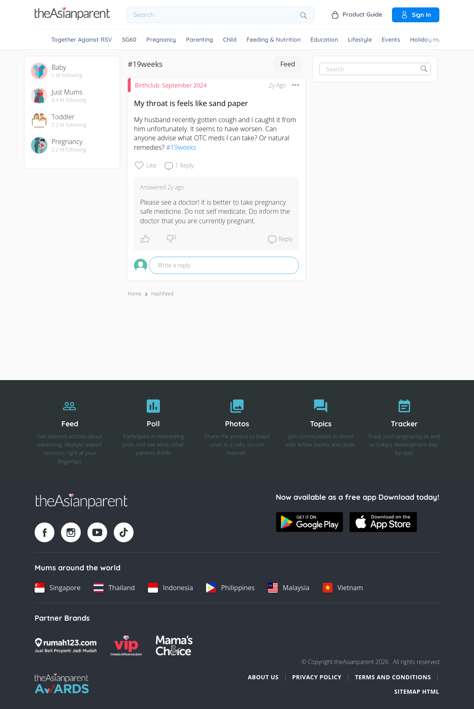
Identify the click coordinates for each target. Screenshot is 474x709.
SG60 (129, 39)
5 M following (67, 75)
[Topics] (320, 430)
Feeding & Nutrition (273, 39)
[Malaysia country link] (289, 588)
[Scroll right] (432, 39)
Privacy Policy (317, 677)
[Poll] (153, 430)
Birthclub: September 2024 (170, 85)
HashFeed (162, 293)
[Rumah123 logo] (65, 645)
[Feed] (70, 430)
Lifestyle (360, 39)
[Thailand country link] (114, 588)
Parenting (199, 39)
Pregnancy (161, 39)
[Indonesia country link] (170, 588)
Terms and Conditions (393, 677)
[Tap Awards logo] (62, 683)
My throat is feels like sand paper (191, 103)
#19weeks (181, 147)
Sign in (415, 15)
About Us (263, 677)
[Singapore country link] (57, 588)
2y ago (277, 85)
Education (324, 39)
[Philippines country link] (230, 588)
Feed (287, 64)
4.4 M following (69, 100)
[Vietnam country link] (343, 588)
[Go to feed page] (72, 18)
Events (391, 39)
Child (230, 39)
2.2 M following (69, 125)
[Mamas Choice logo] (174, 645)
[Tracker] (404, 430)
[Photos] (237, 430)
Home (134, 293)
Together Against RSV (81, 39)
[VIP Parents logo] (126, 645)
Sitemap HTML (416, 691)
